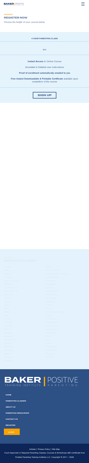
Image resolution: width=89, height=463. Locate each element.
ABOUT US (10, 407)
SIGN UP (44, 95)
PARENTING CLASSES (16, 401)
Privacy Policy (44, 449)
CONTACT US (12, 419)
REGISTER (10, 425)
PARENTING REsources (17, 413)
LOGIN (11, 432)
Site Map (56, 449)
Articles (32, 449)
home (8, 395)
